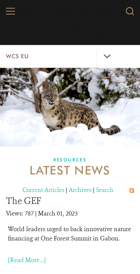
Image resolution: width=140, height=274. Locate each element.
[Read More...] (27, 260)
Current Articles (43, 190)
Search (104, 190)
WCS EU (17, 56)
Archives (80, 190)
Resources (70, 160)
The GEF (23, 201)
